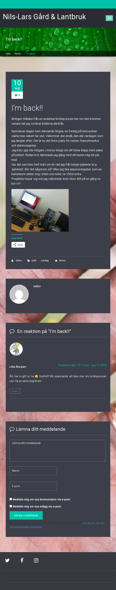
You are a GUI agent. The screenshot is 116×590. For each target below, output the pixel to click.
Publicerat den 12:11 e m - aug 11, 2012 (82, 365)
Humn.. (18, 53)
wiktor (16, 260)
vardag (45, 260)
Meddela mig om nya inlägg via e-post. (37, 506)
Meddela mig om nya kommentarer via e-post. (42, 499)
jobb (34, 260)
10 (17, 84)
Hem (8, 53)
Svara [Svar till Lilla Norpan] (15, 391)
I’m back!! (30, 53)
